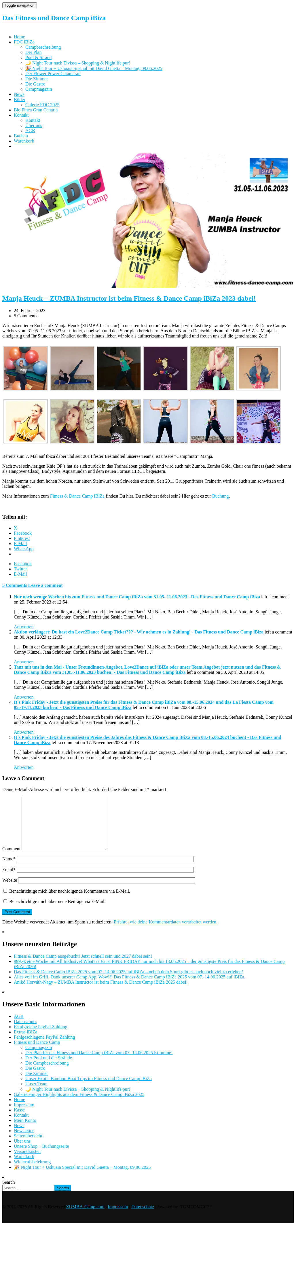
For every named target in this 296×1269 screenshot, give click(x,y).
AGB (30, 130)
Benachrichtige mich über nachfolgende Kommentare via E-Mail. (69, 901)
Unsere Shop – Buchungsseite (41, 1156)
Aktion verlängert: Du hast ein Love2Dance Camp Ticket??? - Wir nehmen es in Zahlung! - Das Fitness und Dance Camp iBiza (138, 631)
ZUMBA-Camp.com (85, 1217)
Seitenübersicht (28, 1146)
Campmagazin (38, 89)
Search (8, 1192)
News (19, 94)
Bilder (19, 99)
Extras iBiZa (25, 1042)
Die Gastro (35, 83)
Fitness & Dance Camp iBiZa (77, 496)
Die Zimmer (36, 78)
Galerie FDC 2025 (42, 104)
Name (9, 869)
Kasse (19, 1120)
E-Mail (20, 574)
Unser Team (36, 1094)
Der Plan (33, 52)
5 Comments (15, 585)
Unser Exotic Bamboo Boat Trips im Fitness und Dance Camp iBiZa (88, 1088)
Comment (11, 859)
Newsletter (24, 1141)
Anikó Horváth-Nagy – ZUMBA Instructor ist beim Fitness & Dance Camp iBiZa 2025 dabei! (101, 992)
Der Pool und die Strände (48, 1068)
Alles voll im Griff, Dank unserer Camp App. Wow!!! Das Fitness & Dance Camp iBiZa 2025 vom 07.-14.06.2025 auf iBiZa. (129, 987)
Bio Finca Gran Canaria (36, 109)
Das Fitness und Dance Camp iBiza (54, 18)
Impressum (24, 1115)
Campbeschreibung (43, 47)
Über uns (33, 125)
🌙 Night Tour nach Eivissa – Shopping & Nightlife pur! (77, 62)
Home (19, 36)
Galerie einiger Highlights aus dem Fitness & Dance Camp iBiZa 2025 (79, 1104)
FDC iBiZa (24, 41)
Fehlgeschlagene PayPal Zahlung (44, 1047)
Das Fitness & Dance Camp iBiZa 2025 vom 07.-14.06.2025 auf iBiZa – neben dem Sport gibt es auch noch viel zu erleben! (128, 982)
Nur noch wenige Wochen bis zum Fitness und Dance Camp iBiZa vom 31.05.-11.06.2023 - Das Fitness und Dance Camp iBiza (137, 596)
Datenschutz (25, 1031)
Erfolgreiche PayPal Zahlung (40, 1037)
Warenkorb (24, 141)
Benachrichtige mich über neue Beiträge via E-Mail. (57, 911)
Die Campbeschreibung (47, 1073)
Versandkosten (27, 1161)
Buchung (220, 496)
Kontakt (21, 115)
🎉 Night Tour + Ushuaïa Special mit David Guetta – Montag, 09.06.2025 (93, 68)
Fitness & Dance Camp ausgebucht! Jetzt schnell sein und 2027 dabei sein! (83, 966)
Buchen (21, 135)
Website (9, 890)
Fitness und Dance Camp (37, 1052)
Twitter (20, 568)
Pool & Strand (38, 57)
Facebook (23, 563)
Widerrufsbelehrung (32, 1172)
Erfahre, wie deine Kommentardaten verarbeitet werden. (165, 932)
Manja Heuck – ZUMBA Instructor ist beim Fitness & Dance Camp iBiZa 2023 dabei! (129, 298)
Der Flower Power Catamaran (53, 73)
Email (9, 879)
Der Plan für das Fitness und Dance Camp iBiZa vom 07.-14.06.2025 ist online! (98, 1063)
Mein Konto (25, 1130)
